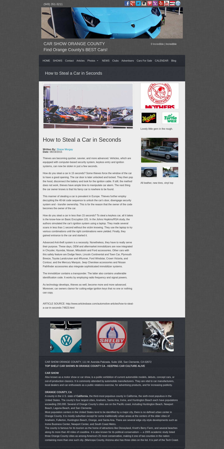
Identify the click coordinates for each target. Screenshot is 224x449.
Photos (91, 60)
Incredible (171, 44)
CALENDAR (161, 60)
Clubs (115, 60)
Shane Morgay (65, 149)
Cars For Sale (144, 60)
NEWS (106, 60)
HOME (46, 60)
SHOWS (57, 60)
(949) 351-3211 (53, 4)
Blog (173, 60)
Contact (69, 60)
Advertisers (127, 60)
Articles (81, 60)
